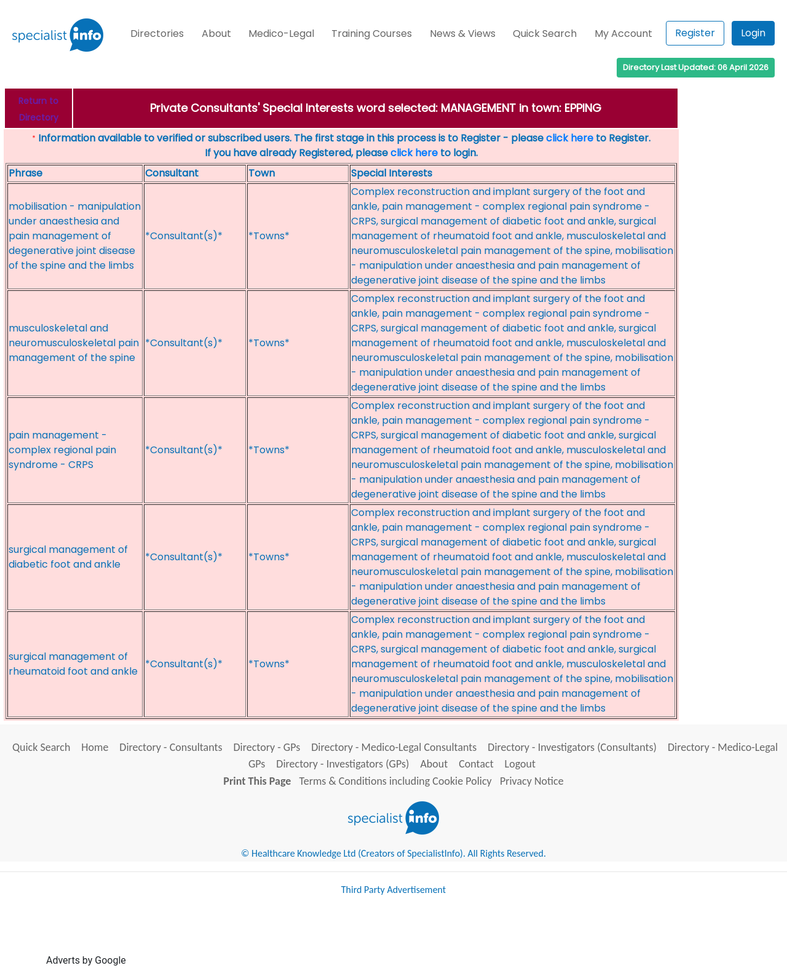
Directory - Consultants (170, 747)
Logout (520, 764)
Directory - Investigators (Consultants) (572, 747)
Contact (476, 764)
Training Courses (371, 33)
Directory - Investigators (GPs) (342, 764)
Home (94, 747)
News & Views (463, 33)
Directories (157, 33)
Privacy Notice (532, 781)
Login (753, 33)
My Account (623, 33)
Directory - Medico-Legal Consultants (394, 747)
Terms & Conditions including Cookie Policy (395, 781)
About (216, 33)
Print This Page (257, 781)
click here (569, 138)
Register (695, 33)
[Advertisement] (352, 936)
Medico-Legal (281, 33)
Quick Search (545, 33)
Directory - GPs (267, 747)
